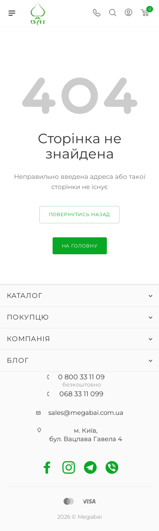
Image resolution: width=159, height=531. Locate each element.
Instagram (69, 467)
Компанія (28, 339)
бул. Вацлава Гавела (83, 439)
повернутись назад (80, 214)
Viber (112, 467)
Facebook (47, 467)
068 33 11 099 (81, 394)
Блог (18, 360)
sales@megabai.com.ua (85, 413)
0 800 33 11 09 (81, 377)
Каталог (24, 296)
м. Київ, (86, 430)
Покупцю (28, 317)
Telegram (90, 467)
